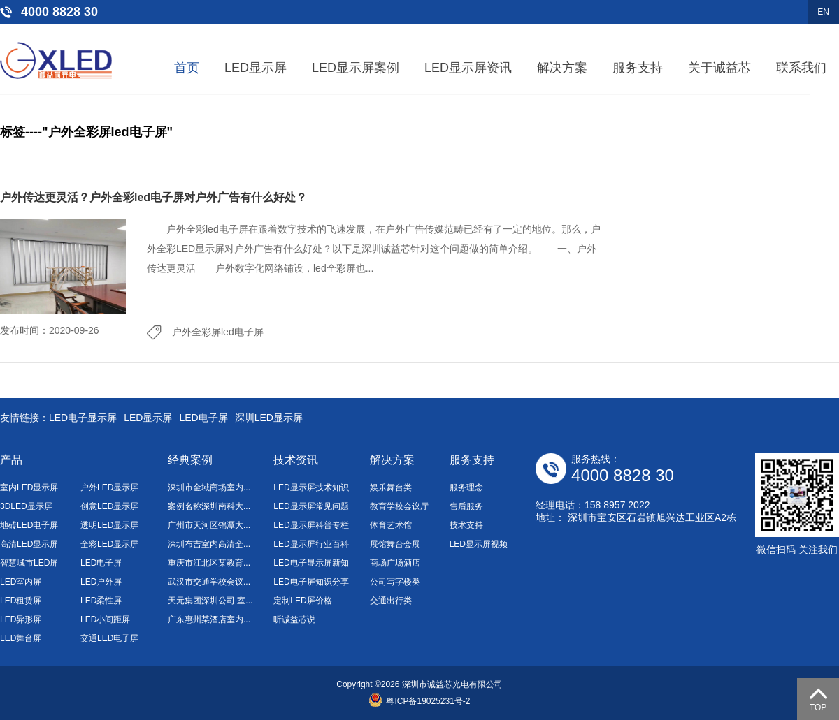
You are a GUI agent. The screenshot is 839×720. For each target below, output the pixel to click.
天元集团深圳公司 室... (210, 600)
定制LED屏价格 (302, 600)
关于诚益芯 (719, 68)
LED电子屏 (203, 417)
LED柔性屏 (101, 600)
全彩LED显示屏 (109, 544)
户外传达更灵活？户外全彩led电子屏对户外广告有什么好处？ (153, 197)
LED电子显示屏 (83, 417)
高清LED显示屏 (29, 544)
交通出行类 (391, 600)
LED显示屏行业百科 (310, 544)
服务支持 (637, 68)
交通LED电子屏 (109, 638)
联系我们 (801, 68)
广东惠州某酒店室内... (209, 619)
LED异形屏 (20, 619)
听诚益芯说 (294, 619)
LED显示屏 (255, 68)
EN (823, 12)
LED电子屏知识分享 (310, 582)
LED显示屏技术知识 (310, 487)
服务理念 (466, 487)
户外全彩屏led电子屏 (218, 331)
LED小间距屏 (105, 619)
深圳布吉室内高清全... (209, 544)
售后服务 (466, 506)
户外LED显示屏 (109, 487)
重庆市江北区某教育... (209, 563)
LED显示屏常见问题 (310, 506)
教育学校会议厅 (399, 506)
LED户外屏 (101, 582)
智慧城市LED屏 (29, 563)
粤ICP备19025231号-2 (419, 701)
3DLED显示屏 (26, 506)
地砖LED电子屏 (29, 525)
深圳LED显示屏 (269, 417)
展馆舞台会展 (395, 544)
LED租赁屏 (20, 600)
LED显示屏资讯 (468, 68)
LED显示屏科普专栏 (310, 525)
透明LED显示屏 (109, 525)
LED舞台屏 (20, 638)
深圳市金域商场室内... (209, 487)
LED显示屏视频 (479, 544)
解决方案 (562, 68)
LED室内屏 (20, 582)
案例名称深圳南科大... (209, 506)
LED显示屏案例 (355, 68)
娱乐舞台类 (391, 487)
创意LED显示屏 (109, 506)
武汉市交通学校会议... (209, 582)
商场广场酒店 (395, 563)
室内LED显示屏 (29, 487)
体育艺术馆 (391, 525)
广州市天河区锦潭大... (209, 525)
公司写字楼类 (395, 582)
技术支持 (466, 525)
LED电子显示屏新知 (310, 563)
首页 (186, 68)
